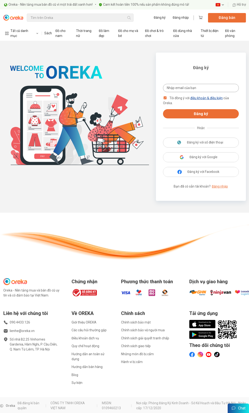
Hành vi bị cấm (132, 362)
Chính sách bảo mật (136, 322)
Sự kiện (77, 383)
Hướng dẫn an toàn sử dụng (88, 356)
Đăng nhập (181, 17)
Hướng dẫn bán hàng (87, 367)
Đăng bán (227, 17)
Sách (48, 33)
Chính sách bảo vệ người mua (143, 330)
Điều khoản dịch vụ (85, 338)
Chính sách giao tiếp (136, 346)
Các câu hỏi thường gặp (89, 330)
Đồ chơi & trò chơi (154, 33)
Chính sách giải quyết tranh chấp (145, 338)
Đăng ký (160, 17)
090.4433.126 (20, 322)
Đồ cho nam (60, 33)
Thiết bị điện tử (209, 33)
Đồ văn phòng (230, 33)
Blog (75, 375)
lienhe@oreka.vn (22, 331)
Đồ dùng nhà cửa (182, 33)
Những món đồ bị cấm (137, 354)
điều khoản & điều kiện (206, 98)
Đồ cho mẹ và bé (128, 33)
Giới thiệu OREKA (84, 322)
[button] (165, 98)
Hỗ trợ (239, 5)
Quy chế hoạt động (85, 346)
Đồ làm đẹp (104, 33)
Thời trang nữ (83, 33)
